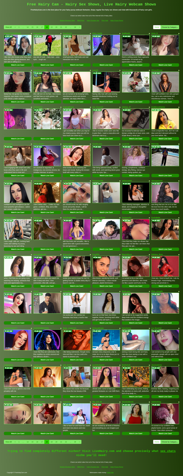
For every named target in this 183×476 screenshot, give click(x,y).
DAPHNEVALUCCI (11, 70)
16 (37, 27)
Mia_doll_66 (97, 402)
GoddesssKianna (158, 107)
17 (42, 27)
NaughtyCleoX (9, 181)
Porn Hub (105, 20)
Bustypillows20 (39, 33)
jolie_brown (67, 365)
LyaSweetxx (8, 365)
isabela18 (66, 402)
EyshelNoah (67, 70)
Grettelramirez (39, 402)
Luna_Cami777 (98, 291)
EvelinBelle (155, 218)
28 (75, 27)
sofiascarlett (127, 181)
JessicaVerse (156, 365)
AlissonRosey (156, 70)
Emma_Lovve (9, 107)
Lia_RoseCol (156, 328)
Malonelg (155, 144)
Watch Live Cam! (17, 65)
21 (61, 27)
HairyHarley (126, 328)
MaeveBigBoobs (39, 254)
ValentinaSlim (127, 70)
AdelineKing (156, 402)
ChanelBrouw (68, 291)
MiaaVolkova (127, 254)
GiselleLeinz (97, 144)
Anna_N (154, 33)
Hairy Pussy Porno (116, 20)
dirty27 (36, 291)
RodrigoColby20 (98, 218)
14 (28, 27)
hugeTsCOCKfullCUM (12, 33)
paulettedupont (98, 365)
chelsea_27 (126, 107)
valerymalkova (39, 181)
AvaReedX (126, 33)
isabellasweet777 (10, 328)
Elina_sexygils (157, 291)
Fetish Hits (110, 472)
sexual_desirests (40, 365)
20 (56, 27)
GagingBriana (68, 107)
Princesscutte (97, 181)
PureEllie (95, 254)
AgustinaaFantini (40, 70)
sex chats (168, 451)
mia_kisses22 (97, 107)
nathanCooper (9, 254)
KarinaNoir (8, 144)
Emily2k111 (37, 107)
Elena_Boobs (38, 144)
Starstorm (8, 402)
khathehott (126, 365)
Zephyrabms (68, 144)
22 (66, 27)
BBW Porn (80, 20)
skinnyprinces (156, 181)
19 (52, 27)
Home (157, 27)
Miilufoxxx (37, 218)
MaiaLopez (126, 291)
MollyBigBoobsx (69, 218)
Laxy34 (95, 70)
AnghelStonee (68, 181)
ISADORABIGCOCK (41, 328)
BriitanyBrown (98, 328)
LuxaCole (125, 144)
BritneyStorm (68, 254)
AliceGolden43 (127, 402)
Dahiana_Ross (157, 254)
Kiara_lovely (97, 33)
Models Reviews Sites (67, 20)
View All (8, 27)
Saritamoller (126, 218)
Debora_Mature (10, 218)
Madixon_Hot (9, 291)
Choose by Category (170, 27)
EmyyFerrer (67, 33)
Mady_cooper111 (69, 328)
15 (32, 27)
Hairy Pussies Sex (93, 20)
